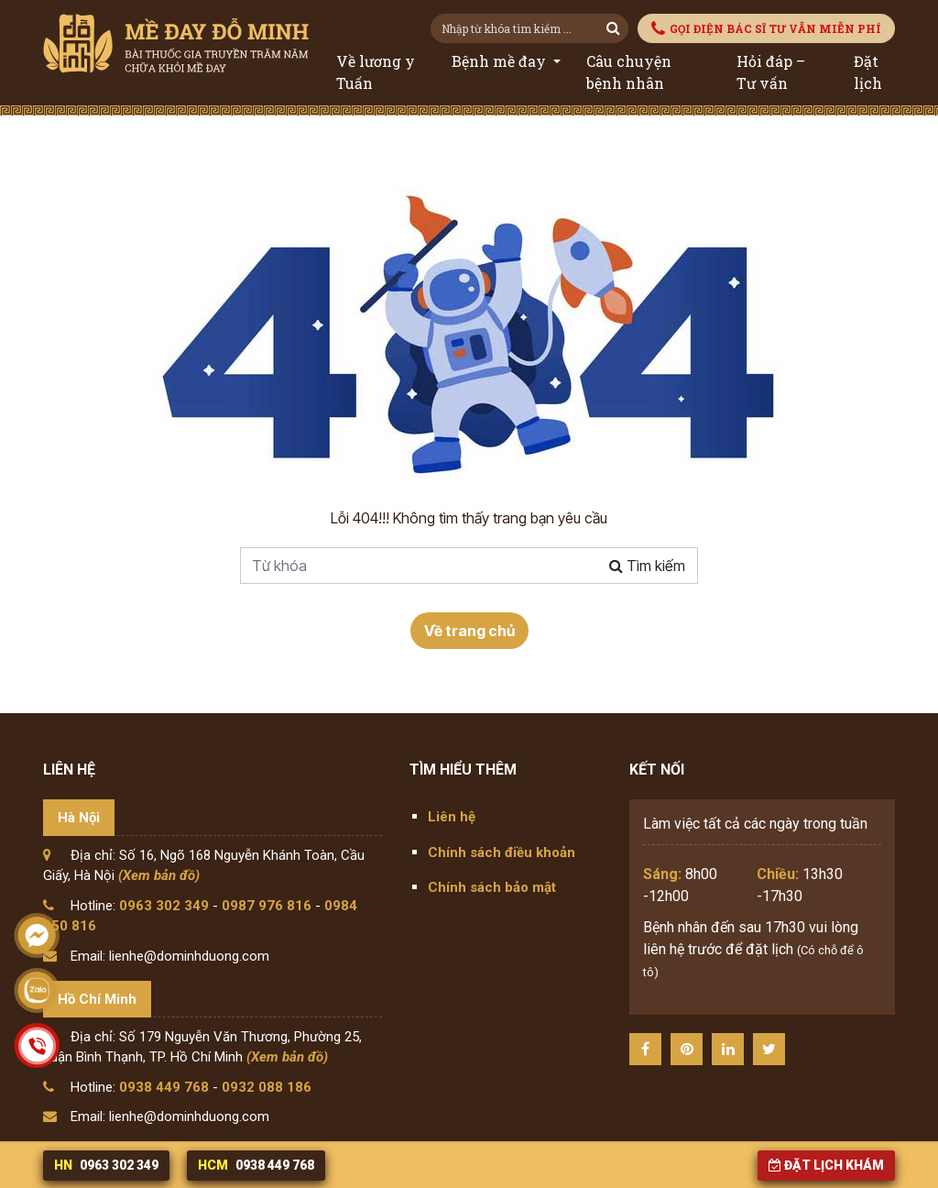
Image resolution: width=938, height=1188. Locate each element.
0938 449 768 (164, 1087)
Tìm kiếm (647, 565)
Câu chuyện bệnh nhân (628, 72)
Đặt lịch (868, 72)
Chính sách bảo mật (492, 887)
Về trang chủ (469, 631)
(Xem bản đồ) (159, 875)
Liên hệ (451, 816)
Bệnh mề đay (501, 61)
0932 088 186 (266, 1087)
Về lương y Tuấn (375, 72)
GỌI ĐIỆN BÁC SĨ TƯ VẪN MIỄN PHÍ (766, 29)
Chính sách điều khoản (501, 852)
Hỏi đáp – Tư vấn (770, 72)
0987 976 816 (266, 905)
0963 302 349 (164, 905)
